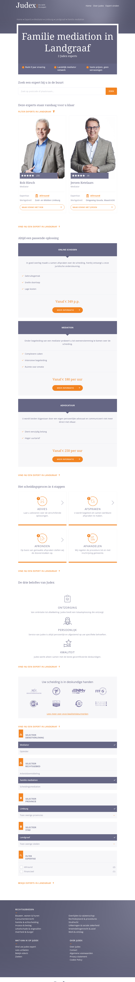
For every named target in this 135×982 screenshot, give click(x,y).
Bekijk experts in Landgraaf (34, 883)
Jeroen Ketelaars (82, 182)
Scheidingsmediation (30, 786)
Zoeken (18, 956)
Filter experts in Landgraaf (34, 111)
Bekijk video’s (21, 953)
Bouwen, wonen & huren (27, 915)
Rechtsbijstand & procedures (83, 918)
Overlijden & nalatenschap (82, 915)
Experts (28, 19)
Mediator (38, 19)
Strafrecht (73, 922)
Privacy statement (78, 956)
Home (88, 5)
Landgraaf (60, 19)
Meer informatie (65, 310)
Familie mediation (29, 780)
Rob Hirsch (27, 182)
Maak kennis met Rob (32, 207)
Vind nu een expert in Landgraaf (37, 226)
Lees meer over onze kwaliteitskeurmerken (67, 713)
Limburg (49, 19)
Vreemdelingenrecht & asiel (82, 928)
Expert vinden (112, 5)
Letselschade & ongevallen (28, 928)
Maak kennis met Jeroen (85, 207)
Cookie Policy (76, 959)
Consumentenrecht (24, 918)
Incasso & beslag (23, 925)
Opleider (24, 751)
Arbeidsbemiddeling (30, 773)
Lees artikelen (22, 950)
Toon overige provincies (31, 815)
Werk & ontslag (76, 932)
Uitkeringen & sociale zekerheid (84, 925)
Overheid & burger (24, 932)
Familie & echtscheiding (27, 922)
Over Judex (98, 5)
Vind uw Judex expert (25, 946)
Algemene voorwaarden (81, 953)
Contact (73, 950)
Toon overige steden (30, 844)
